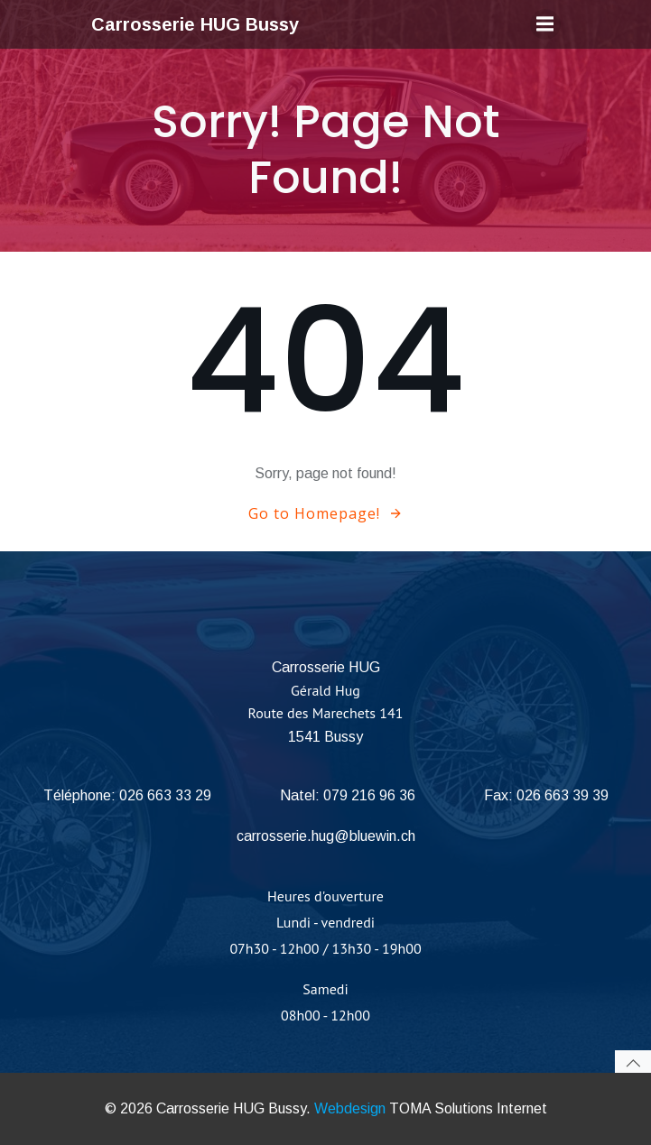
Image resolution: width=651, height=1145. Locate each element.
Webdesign (350, 1108)
